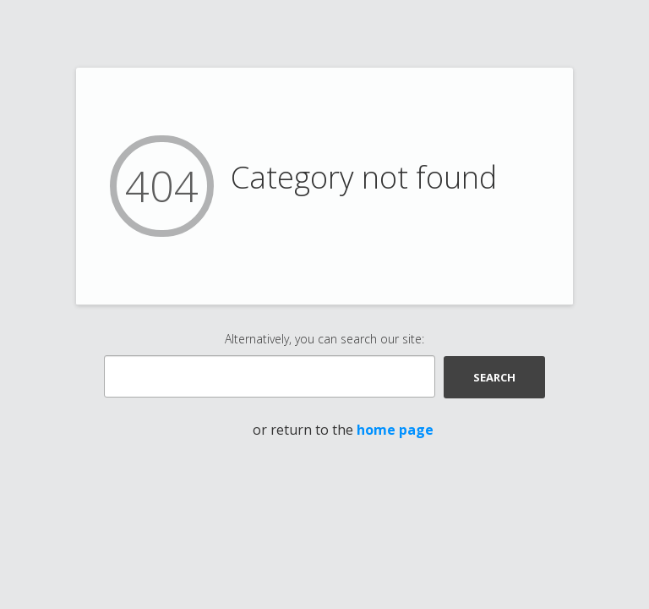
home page (395, 429)
